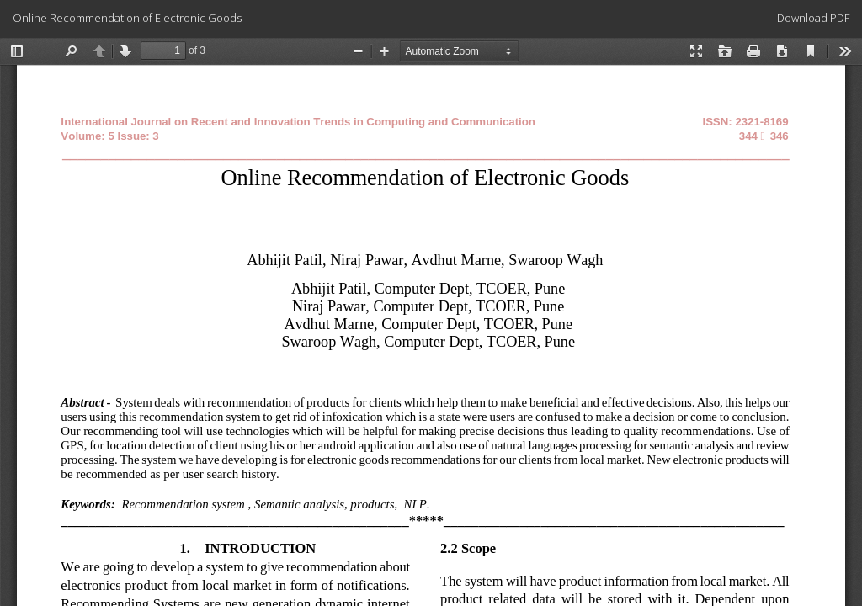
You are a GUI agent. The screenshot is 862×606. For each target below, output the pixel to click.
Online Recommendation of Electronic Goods (127, 17)
